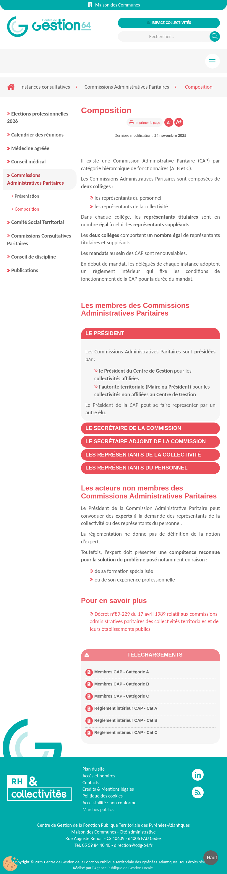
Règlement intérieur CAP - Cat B (121, 720)
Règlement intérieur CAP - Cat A (121, 708)
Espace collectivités (169, 22)
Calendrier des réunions (37, 134)
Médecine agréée (30, 148)
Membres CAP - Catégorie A (117, 672)
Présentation (27, 196)
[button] (104, 333)
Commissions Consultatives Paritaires (39, 240)
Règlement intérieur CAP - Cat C (121, 733)
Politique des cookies (102, 796)
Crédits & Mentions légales (108, 789)
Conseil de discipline (33, 257)
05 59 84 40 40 (96, 845)
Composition (27, 209)
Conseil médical (28, 161)
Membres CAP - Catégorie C (117, 696)
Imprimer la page (147, 123)
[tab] (150, 333)
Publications (24, 270)
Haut (212, 857)
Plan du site (93, 769)
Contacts (90, 782)
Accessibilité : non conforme (109, 802)
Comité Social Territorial (37, 222)
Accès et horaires (98, 776)
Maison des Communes (114, 5)
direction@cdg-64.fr (133, 845)
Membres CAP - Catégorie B (117, 684)
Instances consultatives (45, 87)
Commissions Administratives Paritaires (127, 87)
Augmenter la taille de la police (178, 122)
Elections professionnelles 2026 (37, 118)
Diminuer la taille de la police (168, 122)
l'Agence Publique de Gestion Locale (122, 867)
